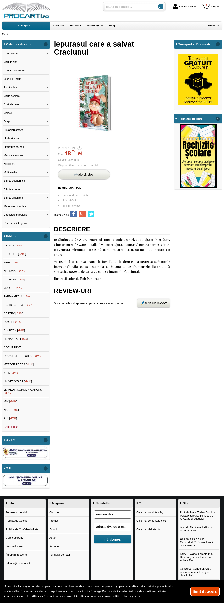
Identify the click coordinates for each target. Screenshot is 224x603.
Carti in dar (10, 62)
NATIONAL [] (15, 271)
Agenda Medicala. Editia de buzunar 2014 (196, 529)
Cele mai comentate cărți (151, 520)
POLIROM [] (14, 279)
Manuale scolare (13, 155)
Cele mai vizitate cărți (149, 529)
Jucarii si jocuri (12, 78)
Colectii (8, 112)
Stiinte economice (14, 180)
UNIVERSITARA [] (18, 381)
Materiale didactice (15, 206)
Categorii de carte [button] (18, 44)
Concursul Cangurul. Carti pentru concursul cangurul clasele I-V (195, 572)
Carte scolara (12, 95)
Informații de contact (18, 563)
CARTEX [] (13, 313)
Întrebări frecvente (17, 554)
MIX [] (10, 401)
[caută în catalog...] (130, 6)
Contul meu (183, 6)
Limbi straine (11, 138)
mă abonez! (113, 539)
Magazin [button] (58, 503)
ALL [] (10, 418)
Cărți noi (54, 512)
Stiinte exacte (12, 189)
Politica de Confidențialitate (22, 529)
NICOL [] (11, 409)
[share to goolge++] (82, 214)
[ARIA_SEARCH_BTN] (160, 6)
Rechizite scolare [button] (190, 118)
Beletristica (10, 87)
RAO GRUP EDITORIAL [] (22, 355)
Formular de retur (59, 554)
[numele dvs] (112, 514)
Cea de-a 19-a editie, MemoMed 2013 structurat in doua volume (197, 542)
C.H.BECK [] (14, 330)
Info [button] (11, 503)
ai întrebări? (69, 200)
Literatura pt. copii (14, 146)
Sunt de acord (205, 591)
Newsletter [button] (103, 503)
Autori (52, 537)
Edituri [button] (11, 236)
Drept (7, 121)
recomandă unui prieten (76, 195)
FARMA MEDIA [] (17, 296)
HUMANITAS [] (16, 338)
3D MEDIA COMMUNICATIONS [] (23, 391)
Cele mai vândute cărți (149, 512)
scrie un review (71, 205)
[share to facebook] (73, 214)
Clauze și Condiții (16, 596)
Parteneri (54, 546)
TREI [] (11, 262)
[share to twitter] (91, 214)
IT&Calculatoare (13, 129)
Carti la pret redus (14, 70)
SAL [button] (9, 468)
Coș (209, 6)
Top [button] (141, 503)
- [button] (45, 44)
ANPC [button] (10, 440)
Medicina (9, 163)
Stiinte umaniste (13, 197)
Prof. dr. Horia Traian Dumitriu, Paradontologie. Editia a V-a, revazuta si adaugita (198, 515)
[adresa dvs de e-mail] (112, 527)
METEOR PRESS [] (19, 364)
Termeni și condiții (16, 512)
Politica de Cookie (16, 520)
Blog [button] (186, 503)
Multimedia (10, 172)
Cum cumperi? (14, 537)
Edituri (53, 529)
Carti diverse (11, 104)
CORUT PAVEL (13, 347)
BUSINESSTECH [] (18, 304)
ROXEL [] (12, 321)
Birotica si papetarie (15, 214)
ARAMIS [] (13, 245)
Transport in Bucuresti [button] (194, 44)
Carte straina (11, 53)
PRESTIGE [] (15, 254)
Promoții (54, 520)
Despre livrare (14, 546)
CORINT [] (13, 287)
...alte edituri (11, 426)
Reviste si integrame (16, 223)
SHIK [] (11, 372)
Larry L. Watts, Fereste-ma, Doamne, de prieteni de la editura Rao (196, 557)
